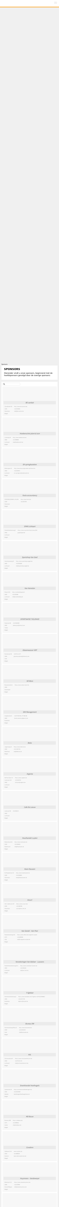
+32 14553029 (19, 563)
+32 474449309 (16, 623)
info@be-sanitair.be (19, 411)
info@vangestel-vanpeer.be (23, 939)
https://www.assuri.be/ (22, 904)
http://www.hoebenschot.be (19, 437)
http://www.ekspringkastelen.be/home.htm (24, 468)
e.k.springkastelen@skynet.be (21, 473)
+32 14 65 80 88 (17, 1092)
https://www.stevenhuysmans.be (22, 1182)
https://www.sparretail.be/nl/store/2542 (27, 530)
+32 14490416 (16, 1122)
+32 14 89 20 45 (22, 1030)
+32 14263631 (17, 844)
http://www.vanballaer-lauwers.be (28, 965)
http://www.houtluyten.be (20, 842)
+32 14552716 (18, 780)
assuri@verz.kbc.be (21, 908)
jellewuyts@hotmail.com (19, 625)
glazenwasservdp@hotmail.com (21, 656)
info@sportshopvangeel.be (22, 566)
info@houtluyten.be (19, 846)
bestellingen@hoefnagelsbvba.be (22, 1094)
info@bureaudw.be (23, 1032)
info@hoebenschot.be (18, 442)
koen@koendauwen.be (21, 877)
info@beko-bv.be (18, 751)
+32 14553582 (17, 409)
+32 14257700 (24, 501)
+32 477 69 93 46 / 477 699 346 (20, 716)
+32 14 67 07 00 (21, 999)
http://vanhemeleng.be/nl (18, 592)
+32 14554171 (16, 811)
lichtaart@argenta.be (20, 782)
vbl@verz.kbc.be (24, 970)
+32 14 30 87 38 (17, 749)
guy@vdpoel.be (21, 532)
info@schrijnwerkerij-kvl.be (21, 1063)
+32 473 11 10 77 (17, 654)
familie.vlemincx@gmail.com (21, 718)
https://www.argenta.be (21, 777)
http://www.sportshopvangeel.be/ (24, 561)
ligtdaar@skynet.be (23, 1001)
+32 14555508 (15, 594)
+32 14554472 (17, 470)
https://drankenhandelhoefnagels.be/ (23, 1089)
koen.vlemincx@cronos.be (20, 1156)
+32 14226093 (19, 875)
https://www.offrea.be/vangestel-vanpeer (27, 934)
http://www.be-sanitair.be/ (20, 406)
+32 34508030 (17, 1153)
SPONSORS (12, 369)
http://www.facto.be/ (26, 499)
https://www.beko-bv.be (20, 747)
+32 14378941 (17, 1184)
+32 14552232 (23, 968)
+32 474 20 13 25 (18, 1061)
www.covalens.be (18, 1151)
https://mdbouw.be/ (18, 1120)
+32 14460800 (16, 439)
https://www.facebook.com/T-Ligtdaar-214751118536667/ (31, 996)
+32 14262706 (19, 906)
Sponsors (4, 364)
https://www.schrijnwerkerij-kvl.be (23, 1058)
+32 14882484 (20, 937)
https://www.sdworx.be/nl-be (22, 685)
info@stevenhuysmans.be (20, 1187)
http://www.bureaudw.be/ (25, 1027)
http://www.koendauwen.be (23, 873)
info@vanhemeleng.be (17, 597)
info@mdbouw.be (17, 1125)
